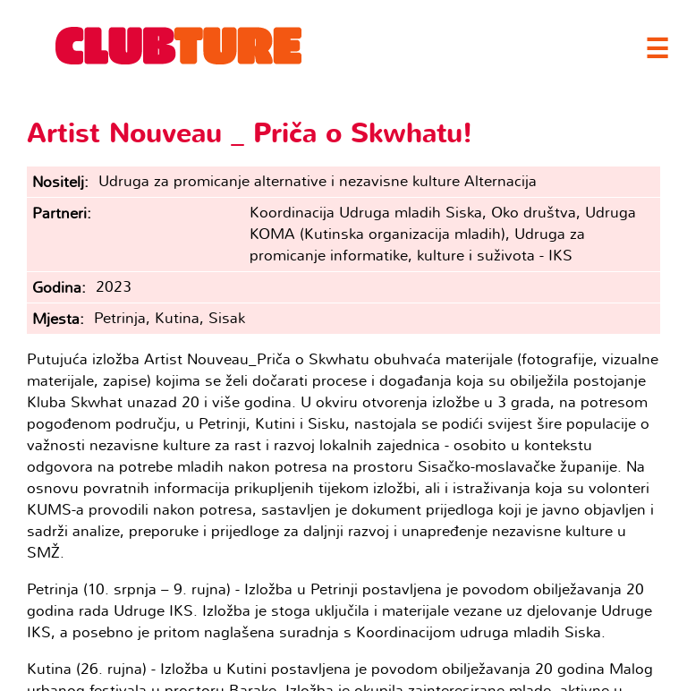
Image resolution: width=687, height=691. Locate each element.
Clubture (179, 45)
